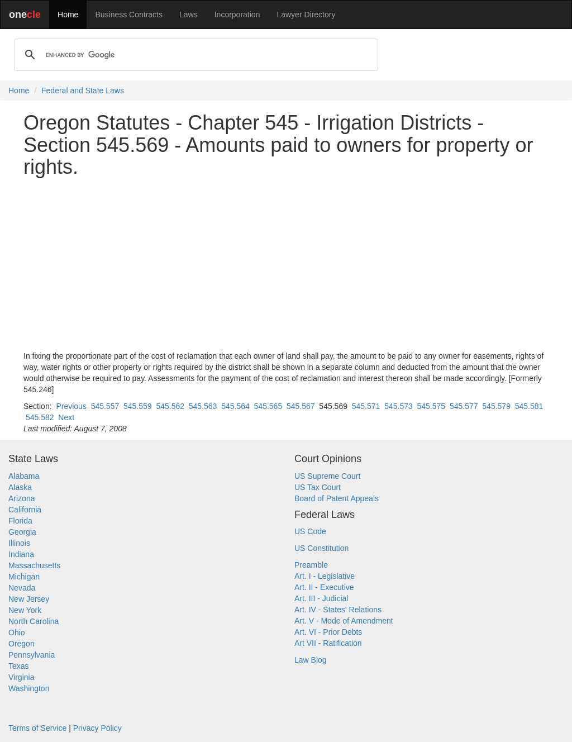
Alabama (23, 476)
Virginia (21, 677)
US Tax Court (317, 487)
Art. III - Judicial (321, 598)
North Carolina (33, 621)
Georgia (22, 531)
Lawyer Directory (306, 14)
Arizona (21, 498)
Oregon (21, 643)
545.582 (40, 417)
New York (24, 610)
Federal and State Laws (82, 90)
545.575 (431, 406)
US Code (310, 531)
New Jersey (28, 598)
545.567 (301, 406)
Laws (188, 14)
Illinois (19, 543)
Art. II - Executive (324, 587)
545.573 (398, 406)
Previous (71, 406)
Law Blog (310, 659)
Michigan (24, 576)
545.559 (137, 406)
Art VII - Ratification (328, 643)
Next (66, 417)
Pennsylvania (31, 654)
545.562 (170, 406)
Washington (28, 688)
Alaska (20, 487)
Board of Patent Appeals (336, 498)
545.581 (529, 406)
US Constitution (321, 548)
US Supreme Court (327, 476)
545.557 (105, 406)
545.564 (235, 406)
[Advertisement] (286, 264)
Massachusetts (34, 565)
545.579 (496, 406)
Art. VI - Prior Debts (328, 631)
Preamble (311, 564)
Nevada (21, 587)
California (24, 509)
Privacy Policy (97, 728)
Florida (20, 520)
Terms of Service (37, 728)
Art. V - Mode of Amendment (343, 620)
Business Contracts (129, 14)
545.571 (366, 406)
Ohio (16, 632)
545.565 (268, 406)
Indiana (21, 554)
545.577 (464, 406)
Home (68, 14)
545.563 (203, 406)
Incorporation (237, 14)
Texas (18, 666)
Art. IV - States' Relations (338, 609)
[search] (194, 54)
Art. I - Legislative (324, 576)
